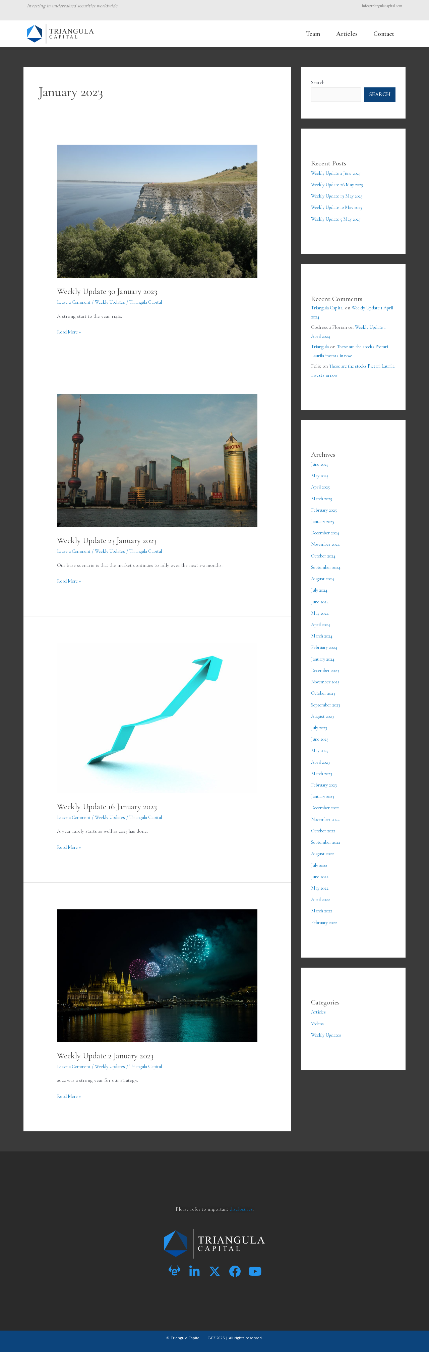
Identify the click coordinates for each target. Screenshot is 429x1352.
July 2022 (320, 859)
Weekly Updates (116, 302)
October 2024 (325, 554)
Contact (383, 33)
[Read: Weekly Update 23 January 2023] (157, 460)
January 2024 (323, 656)
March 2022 (322, 904)
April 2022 (321, 893)
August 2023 (323, 712)
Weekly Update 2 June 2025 (339, 173)
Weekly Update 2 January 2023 (108, 1055)
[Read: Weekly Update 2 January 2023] (157, 975)
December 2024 (327, 531)
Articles (346, 33)
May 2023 (320, 746)
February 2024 (325, 645)
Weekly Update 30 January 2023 (111, 291)
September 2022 (327, 836)
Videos (318, 1016)
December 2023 (327, 667)
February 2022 (325, 916)
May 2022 (320, 882)
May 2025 (320, 475)
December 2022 (327, 803)
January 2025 (323, 520)
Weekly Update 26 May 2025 (340, 184)
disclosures (241, 1209)
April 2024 (321, 622)
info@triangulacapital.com (382, 5)
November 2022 (327, 814)
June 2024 (320, 599)
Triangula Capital (328, 307)
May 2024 (320, 610)
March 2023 (322, 769)
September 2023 (327, 701)
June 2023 (320, 735)
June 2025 (320, 464)
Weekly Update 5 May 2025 (338, 219)
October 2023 (325, 690)
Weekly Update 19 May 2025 (340, 196)
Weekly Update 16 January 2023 (110, 806)
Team (313, 33)
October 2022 (325, 825)
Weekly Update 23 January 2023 (110, 540)
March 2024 (322, 633)
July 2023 (320, 724)
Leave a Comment (76, 302)
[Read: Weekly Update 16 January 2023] (157, 718)
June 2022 (320, 871)
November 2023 (327, 678)
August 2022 (323, 848)
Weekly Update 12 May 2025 (339, 207)
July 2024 (320, 588)
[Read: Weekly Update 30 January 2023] (157, 211)
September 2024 (327, 565)
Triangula (320, 346)
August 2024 (323, 577)
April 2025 (321, 486)
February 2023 (325, 780)
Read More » (70, 331)
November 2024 (327, 543)
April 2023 (321, 757)
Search (317, 82)
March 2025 (322, 498)
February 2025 (325, 509)
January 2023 (323, 791)
